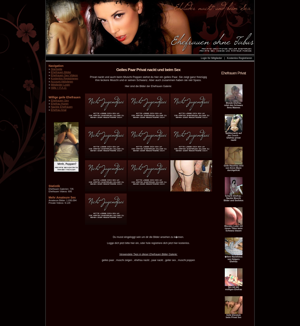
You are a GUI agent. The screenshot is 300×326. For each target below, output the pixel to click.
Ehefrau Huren (60, 103)
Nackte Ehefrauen (61, 106)
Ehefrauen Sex (60, 100)
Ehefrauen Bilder (61, 72)
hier (133, 243)
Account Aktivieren (62, 81)
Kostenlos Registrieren (239, 58)
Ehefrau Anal (58, 109)
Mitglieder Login (60, 84)
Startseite (56, 69)
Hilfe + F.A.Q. (59, 87)
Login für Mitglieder (211, 58)
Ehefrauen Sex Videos (64, 75)
